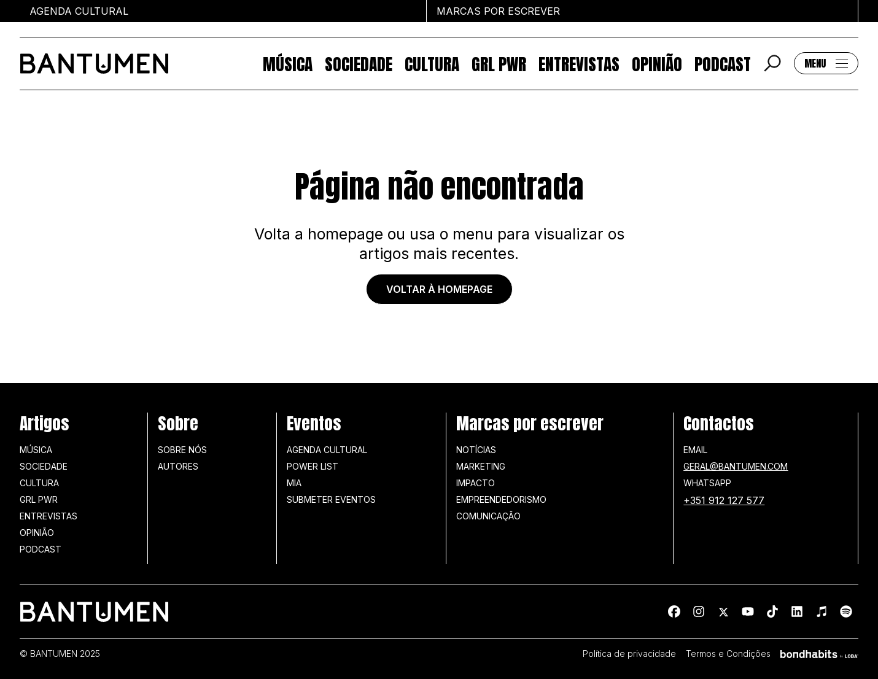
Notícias (476, 449)
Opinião (657, 63)
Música (288, 63)
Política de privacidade (629, 654)
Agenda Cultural (327, 449)
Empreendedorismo (501, 499)
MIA (294, 483)
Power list (312, 466)
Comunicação (488, 516)
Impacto (475, 483)
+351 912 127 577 (723, 500)
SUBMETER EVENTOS (331, 499)
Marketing (480, 466)
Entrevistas (579, 63)
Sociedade (358, 63)
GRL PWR (499, 63)
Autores (178, 466)
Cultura (432, 63)
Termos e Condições (728, 654)
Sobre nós (182, 449)
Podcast (722, 63)
